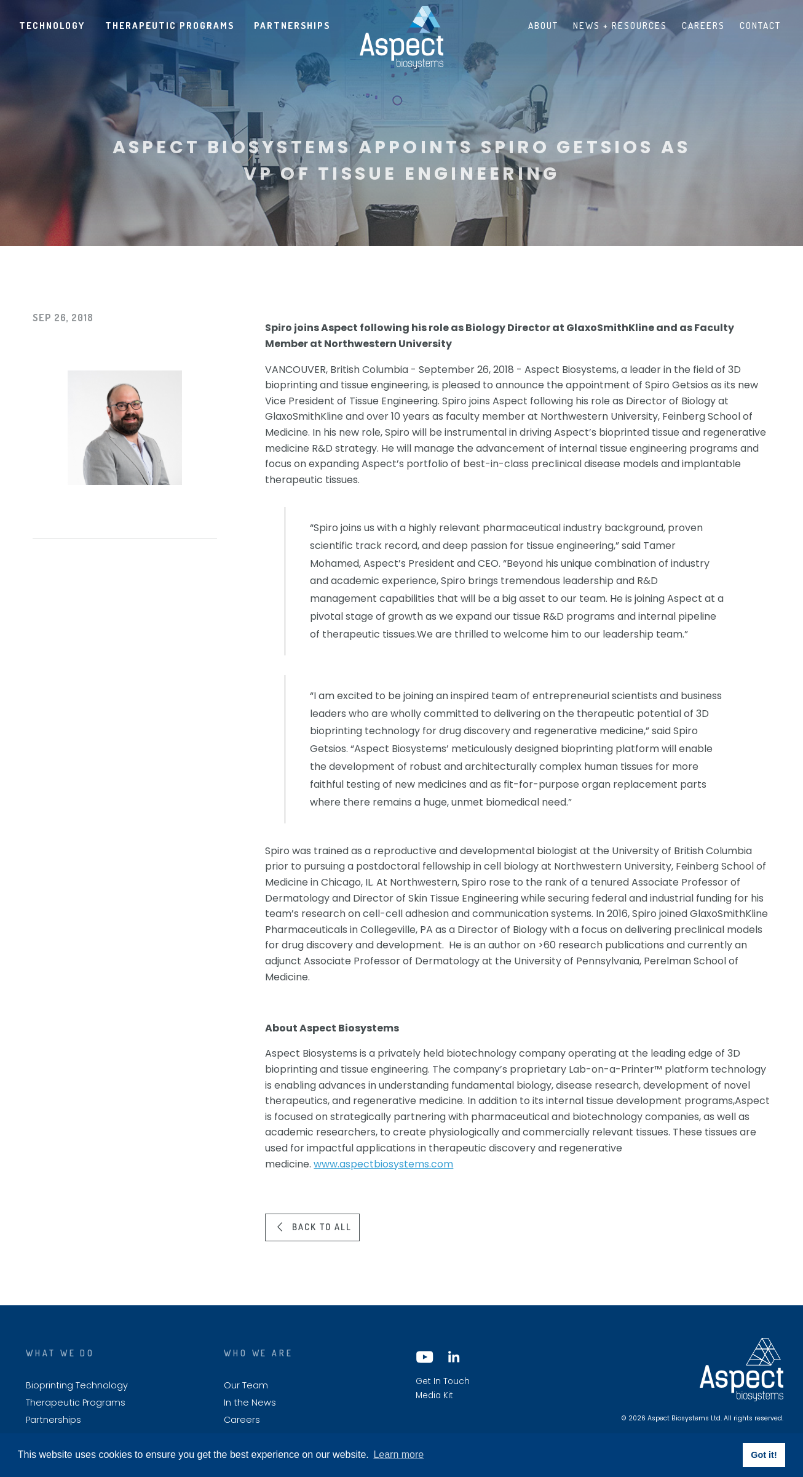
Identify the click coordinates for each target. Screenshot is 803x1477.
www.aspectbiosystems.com (383, 1164)
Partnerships (292, 25)
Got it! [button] (764, 1455)
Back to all (322, 1226)
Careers (703, 25)
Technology (52, 25)
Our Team (246, 1385)
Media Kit (434, 1395)
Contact (760, 25)
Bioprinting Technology (77, 1385)
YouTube (425, 1357)
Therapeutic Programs (169, 25)
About (543, 25)
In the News (250, 1403)
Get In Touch (443, 1381)
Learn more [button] (398, 1454)
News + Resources (620, 25)
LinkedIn (453, 1357)
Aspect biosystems (401, 37)
